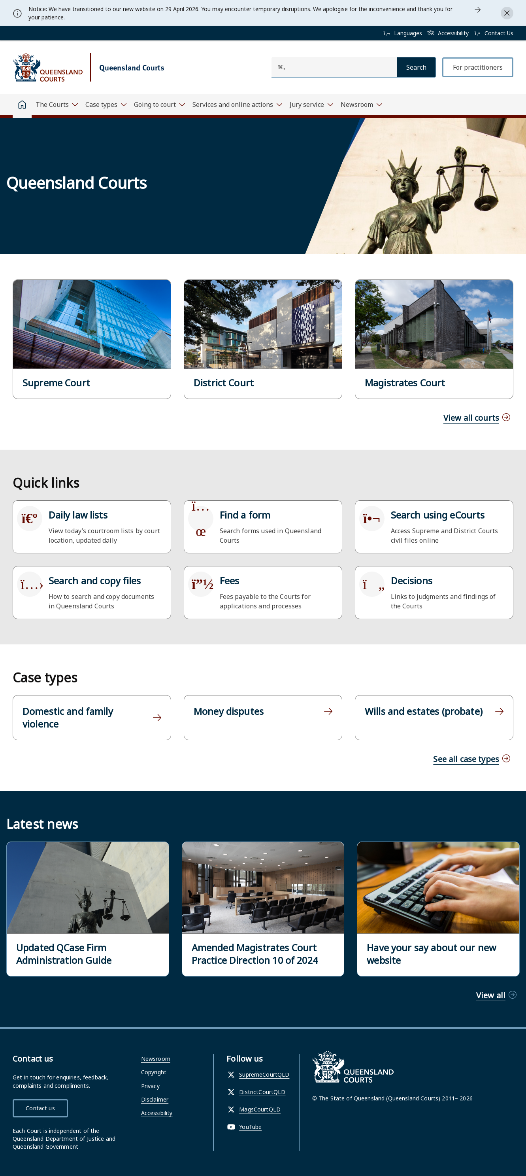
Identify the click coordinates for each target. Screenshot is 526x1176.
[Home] (22, 106)
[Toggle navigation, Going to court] (159, 104)
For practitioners (478, 67)
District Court (224, 382)
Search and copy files (95, 580)
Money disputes (229, 711)
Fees (229, 580)
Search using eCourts (438, 515)
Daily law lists (78, 515)
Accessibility (157, 1113)
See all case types (466, 759)
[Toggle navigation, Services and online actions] (237, 104)
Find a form (245, 515)
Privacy (150, 1086)
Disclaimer (154, 1099)
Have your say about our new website (431, 954)
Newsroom (155, 1058)
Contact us (40, 1108)
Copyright (153, 1072)
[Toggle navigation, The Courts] (56, 104)
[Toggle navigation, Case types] (105, 104)
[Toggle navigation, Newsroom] (361, 104)
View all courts (471, 417)
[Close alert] (507, 13)
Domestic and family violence (68, 717)
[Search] (416, 67)
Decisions (411, 580)
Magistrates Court (405, 382)
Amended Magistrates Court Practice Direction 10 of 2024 (255, 954)
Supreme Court (56, 382)
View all (490, 995)
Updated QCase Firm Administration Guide (63, 954)
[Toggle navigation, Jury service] (311, 104)
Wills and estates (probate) (424, 711)
